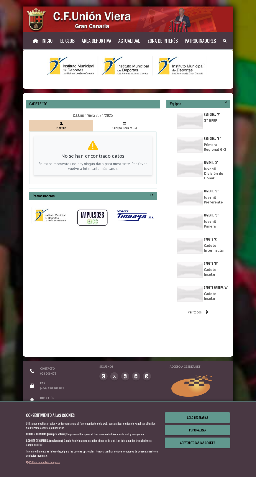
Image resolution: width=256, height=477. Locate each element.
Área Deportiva (96, 40)
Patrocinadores (200, 40)
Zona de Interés (163, 40)
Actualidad (129, 40)
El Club (67, 40)
